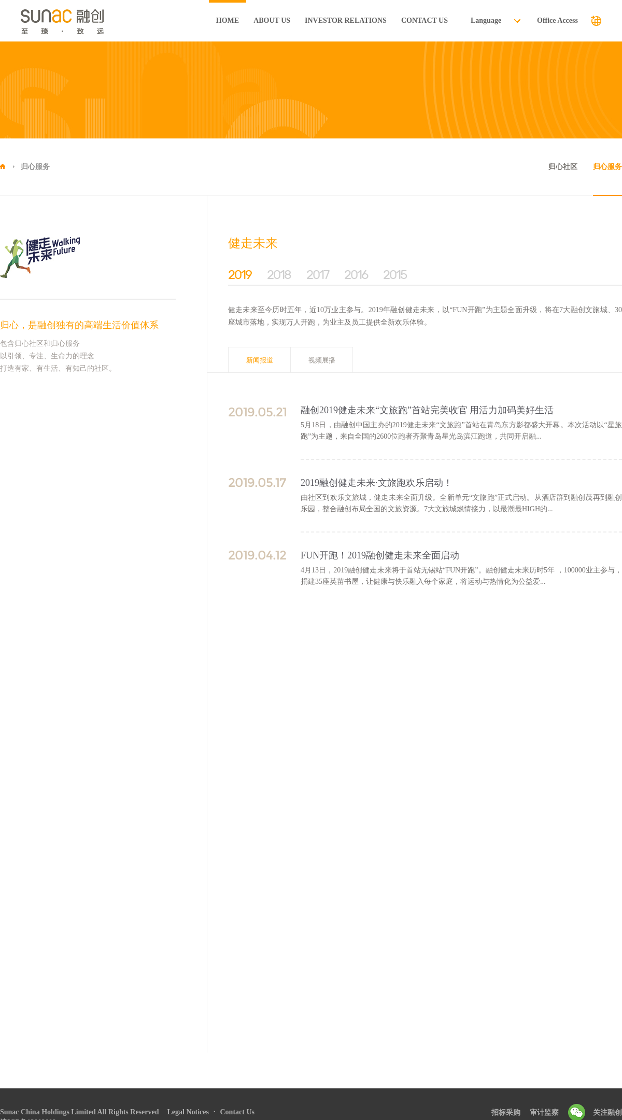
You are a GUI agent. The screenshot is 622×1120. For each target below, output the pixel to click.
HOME (227, 20)
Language (486, 20)
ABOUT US (271, 20)
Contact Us (237, 1112)
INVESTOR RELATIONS (346, 20)
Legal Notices (188, 1112)
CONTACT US (424, 20)
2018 (279, 275)
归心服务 (35, 167)
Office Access (557, 20)
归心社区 (562, 167)
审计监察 (544, 1112)
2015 (394, 275)
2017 (317, 275)
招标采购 (505, 1112)
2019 (239, 275)
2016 (355, 275)
